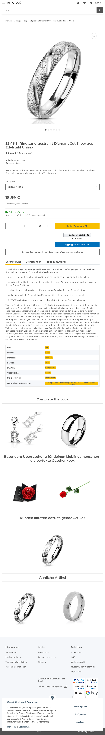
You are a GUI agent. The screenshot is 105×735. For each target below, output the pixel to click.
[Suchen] (49, 10)
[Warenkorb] (95, 3)
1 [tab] (45, 130)
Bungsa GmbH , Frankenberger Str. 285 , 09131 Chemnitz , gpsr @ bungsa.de (71, 383)
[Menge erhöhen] (47, 226)
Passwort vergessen (47, 657)
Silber (47, 362)
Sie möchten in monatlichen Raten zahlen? (52, 252)
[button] (78, 3)
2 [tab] (48, 130)
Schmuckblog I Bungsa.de (52, 686)
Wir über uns (11, 652)
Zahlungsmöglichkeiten (16, 662)
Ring (47, 347)
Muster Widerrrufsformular (83, 666)
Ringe (18, 163)
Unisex (47, 373)
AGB (73, 657)
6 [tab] (59, 130)
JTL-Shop (91, 731)
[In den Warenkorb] (7, 29)
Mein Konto (43, 652)
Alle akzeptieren (80, 706)
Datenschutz (77, 652)
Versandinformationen (15, 666)
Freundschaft (50, 378)
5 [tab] (56, 130)
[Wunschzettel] (84, 3)
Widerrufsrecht (78, 662)
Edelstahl (48, 357)
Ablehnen (80, 722)
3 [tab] (51, 130)
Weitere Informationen (72, 252)
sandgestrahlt (50, 368)
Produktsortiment (13, 657)
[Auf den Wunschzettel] (94, 36)
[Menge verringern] (9, 226)
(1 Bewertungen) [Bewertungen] (18, 153)
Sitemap (42, 662)
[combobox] (52, 187)
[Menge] (24, 226)
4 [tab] (54, 130)
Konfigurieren (80, 714)
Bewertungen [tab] (33, 262)
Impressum (76, 671)
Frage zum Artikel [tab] (56, 262)
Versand (24, 203)
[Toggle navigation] (3, 1)
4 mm (47, 352)
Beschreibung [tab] (13, 262)
